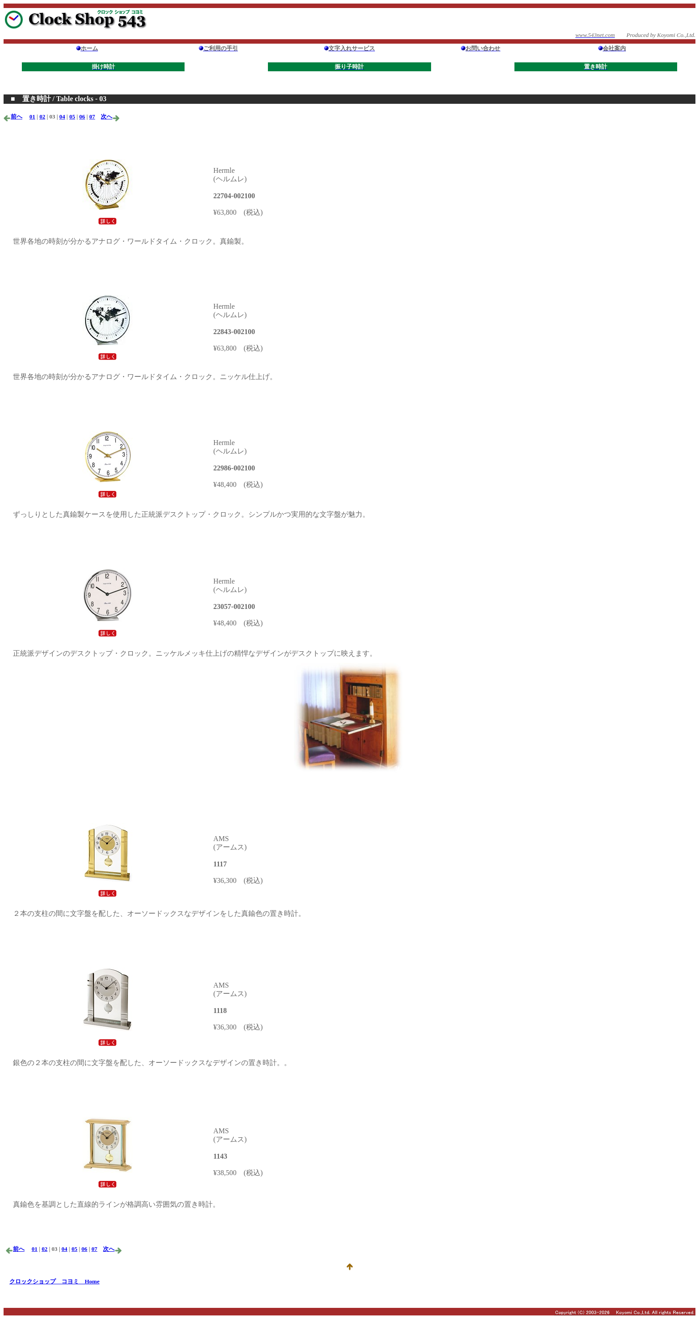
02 (42, 116)
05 (72, 116)
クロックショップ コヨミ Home (54, 1281)
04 (62, 116)
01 (32, 116)
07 (92, 116)
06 (82, 116)
